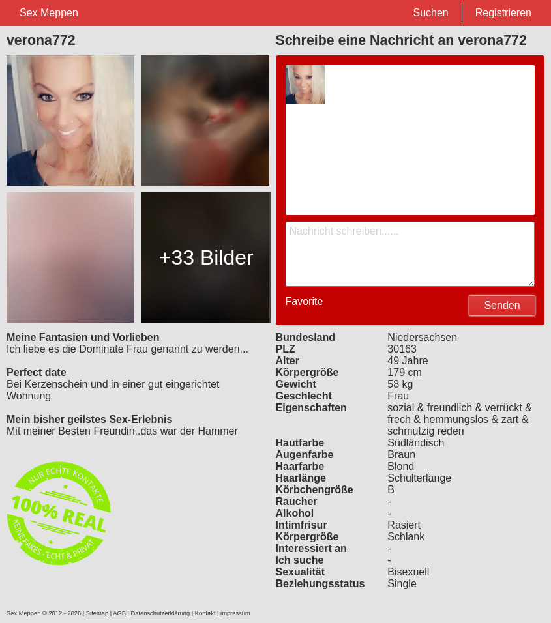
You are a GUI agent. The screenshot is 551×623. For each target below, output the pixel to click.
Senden (502, 305)
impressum (235, 613)
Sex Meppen (49, 12)
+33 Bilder (206, 257)
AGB (119, 613)
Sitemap (97, 613)
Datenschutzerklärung (160, 613)
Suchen (430, 12)
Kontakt (205, 613)
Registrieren (503, 12)
